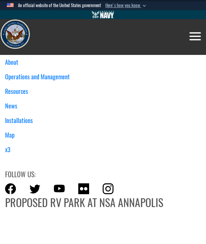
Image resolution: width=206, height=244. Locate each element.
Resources (19, 91)
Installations (21, 120)
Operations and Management (40, 77)
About (14, 62)
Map (10, 135)
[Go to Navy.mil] (103, 14)
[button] (126, 5)
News (11, 106)
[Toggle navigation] (195, 36)
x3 (7, 149)
